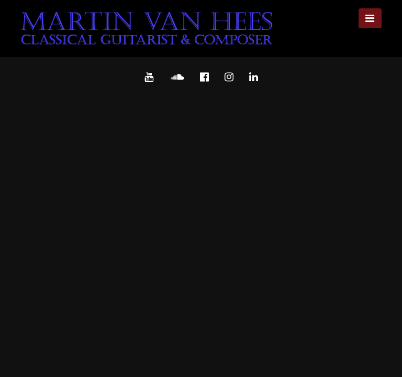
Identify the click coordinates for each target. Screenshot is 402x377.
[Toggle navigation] (370, 18)
